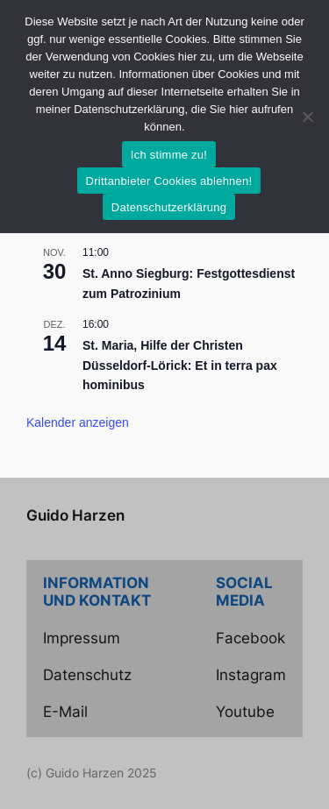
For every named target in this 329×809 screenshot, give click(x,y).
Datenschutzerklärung (168, 207)
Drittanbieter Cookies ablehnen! (169, 181)
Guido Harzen (75, 515)
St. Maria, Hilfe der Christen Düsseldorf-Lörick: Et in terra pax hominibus (179, 365)
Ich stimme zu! (169, 154)
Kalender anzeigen (77, 422)
